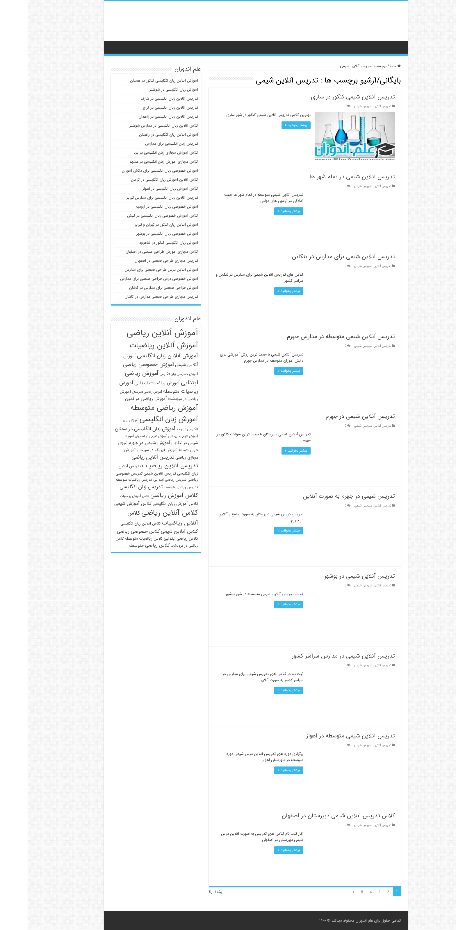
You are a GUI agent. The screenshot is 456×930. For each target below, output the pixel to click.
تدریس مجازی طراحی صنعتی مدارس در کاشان (133, 297)
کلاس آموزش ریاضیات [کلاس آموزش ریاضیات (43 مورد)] (107, 496)
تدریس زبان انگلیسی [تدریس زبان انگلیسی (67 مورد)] (113, 487)
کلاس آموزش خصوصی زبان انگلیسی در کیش (134, 216)
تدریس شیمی (335, 106)
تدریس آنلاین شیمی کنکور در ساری (325, 96)
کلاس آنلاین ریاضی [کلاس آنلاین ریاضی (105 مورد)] (142, 512)
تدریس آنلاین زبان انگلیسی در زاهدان (140, 117)
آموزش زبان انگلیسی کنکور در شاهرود (141, 243)
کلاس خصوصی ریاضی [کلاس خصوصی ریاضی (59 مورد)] (110, 531)
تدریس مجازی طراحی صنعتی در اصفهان (138, 261)
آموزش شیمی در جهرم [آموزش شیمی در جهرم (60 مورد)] (121, 443)
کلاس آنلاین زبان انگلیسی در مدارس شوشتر (136, 126)
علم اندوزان (336, 921)
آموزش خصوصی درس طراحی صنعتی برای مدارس (131, 279)
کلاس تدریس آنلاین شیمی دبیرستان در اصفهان (310, 815)
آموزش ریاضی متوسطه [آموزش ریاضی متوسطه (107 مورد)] (136, 408)
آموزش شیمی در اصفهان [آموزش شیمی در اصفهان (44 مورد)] (123, 436)
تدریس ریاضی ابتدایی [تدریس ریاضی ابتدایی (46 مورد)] (142, 479)
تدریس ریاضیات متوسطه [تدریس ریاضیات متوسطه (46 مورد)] (106, 479)
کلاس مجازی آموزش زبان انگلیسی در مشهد (136, 162)
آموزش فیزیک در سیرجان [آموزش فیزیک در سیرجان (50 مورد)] (129, 450)
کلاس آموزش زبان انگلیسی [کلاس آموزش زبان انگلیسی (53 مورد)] (147, 503)
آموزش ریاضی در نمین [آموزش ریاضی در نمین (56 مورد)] (118, 398)
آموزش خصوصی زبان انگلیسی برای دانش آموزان (132, 171)
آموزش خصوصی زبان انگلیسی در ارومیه (139, 207)
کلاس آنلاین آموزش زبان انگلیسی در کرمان (136, 180)
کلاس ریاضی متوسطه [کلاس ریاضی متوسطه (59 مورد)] (121, 545)
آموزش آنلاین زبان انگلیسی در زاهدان (140, 135)
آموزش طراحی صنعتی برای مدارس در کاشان (135, 288)
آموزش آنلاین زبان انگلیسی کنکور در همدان (136, 81)
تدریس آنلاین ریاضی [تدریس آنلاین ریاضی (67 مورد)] (125, 457)
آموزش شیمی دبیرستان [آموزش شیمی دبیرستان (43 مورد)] (155, 436)
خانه (367, 66)
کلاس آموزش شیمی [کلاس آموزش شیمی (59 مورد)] (105, 503)
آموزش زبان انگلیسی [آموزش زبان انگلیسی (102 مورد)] (141, 419)
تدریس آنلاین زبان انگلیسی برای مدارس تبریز (134, 198)
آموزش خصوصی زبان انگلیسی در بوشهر (139, 234)
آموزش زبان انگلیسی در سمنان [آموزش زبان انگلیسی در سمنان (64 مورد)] (117, 429)
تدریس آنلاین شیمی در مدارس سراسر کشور (315, 655)
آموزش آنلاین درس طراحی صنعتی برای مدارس (133, 270)
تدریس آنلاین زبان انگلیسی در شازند (141, 99)
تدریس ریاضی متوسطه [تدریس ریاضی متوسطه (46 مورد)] (153, 487)
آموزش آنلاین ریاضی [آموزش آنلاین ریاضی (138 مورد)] (134, 333)
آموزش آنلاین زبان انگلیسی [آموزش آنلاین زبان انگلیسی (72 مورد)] (139, 355)
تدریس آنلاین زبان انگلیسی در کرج (142, 108)
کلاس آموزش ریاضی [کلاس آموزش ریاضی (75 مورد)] (146, 495)
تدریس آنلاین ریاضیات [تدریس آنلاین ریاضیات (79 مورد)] (142, 466)
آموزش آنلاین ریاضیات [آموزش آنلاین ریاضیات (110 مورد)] (136, 345)
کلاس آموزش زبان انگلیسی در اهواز (142, 189)
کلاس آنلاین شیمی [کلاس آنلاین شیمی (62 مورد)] (151, 531)
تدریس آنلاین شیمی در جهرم (332, 416)
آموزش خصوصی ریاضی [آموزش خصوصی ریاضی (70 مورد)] (120, 364)
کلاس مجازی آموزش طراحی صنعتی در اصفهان (134, 252)
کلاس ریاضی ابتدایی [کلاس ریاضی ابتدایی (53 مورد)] (153, 538)
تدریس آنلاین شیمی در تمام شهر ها (324, 176)
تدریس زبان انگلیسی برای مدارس (143, 144)
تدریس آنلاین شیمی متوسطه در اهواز (323, 735)
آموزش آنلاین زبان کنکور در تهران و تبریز (138, 225)
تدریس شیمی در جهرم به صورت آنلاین (321, 496)
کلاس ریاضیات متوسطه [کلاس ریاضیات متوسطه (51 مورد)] (116, 538)
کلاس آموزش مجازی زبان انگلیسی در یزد (138, 153)
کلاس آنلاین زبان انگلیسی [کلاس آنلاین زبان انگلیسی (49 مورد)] (113, 523)
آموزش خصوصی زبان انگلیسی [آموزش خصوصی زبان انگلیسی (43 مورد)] (151, 374)
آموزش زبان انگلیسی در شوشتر (146, 90)
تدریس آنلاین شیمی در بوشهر (332, 576)
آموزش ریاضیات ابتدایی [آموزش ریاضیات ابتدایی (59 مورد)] (129, 383)
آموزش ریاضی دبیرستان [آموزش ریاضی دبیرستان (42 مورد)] (119, 391)
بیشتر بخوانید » (268, 125)
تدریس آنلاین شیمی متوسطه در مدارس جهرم (313, 336)
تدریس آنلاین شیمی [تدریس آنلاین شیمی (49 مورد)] (132, 474)
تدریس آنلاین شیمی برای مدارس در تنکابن (315, 256)
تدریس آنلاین (355, 106)
